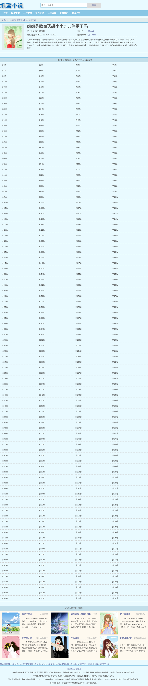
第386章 (42, 593)
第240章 (115, 389)
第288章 (115, 455)
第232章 (115, 378)
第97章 (4, 197)
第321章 (5, 505)
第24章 (115, 93)
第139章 (78, 252)
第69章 (4, 159)
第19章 (78, 87)
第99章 (78, 197)
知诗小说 (18, 664)
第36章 (115, 109)
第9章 (4, 76)
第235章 (78, 384)
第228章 (115, 373)
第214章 (42, 356)
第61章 (4, 148)
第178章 (42, 307)
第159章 (78, 279)
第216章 (115, 356)
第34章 (41, 109)
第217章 (5, 362)
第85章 (4, 181)
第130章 (42, 241)
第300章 (115, 472)
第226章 (42, 373)
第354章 (42, 549)
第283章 (78, 450)
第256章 (115, 411)
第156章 (115, 274)
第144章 (115, 257)
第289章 (5, 461)
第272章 (115, 433)
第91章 (78, 186)
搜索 (94, 5)
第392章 (92, 35)
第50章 (41, 131)
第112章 (115, 214)
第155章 (78, 274)
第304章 (115, 477)
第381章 (5, 587)
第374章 (42, 576)
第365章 (5, 565)
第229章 (5, 378)
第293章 (5, 466)
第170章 (42, 296)
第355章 (78, 549)
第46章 (41, 126)
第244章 (115, 395)
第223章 (78, 367)
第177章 (5, 307)
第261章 (5, 422)
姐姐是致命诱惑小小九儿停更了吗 (23, 20)
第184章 (115, 312)
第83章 (78, 175)
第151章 (78, 268)
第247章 (78, 400)
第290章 (42, 461)
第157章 (5, 279)
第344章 (115, 532)
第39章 (78, 115)
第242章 (42, 395)
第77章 (4, 170)
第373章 (5, 576)
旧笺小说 (25, 664)
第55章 (78, 137)
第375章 (78, 576)
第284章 (115, 450)
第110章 (42, 214)
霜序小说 (83, 664)
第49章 (4, 131)
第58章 (41, 142)
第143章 (78, 257)
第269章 (5, 433)
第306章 (42, 483)
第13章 (4, 82)
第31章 (78, 104)
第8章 (114, 71)
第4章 (114, 65)
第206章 (42, 345)
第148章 (115, 263)
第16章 (115, 82)
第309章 (5, 488)
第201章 (5, 340)
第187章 (78, 318)
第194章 (42, 329)
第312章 (115, 488)
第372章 (115, 571)
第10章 (41, 76)
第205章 (5, 345)
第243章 (78, 395)
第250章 (42, 406)
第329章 (5, 516)
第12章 (115, 76)
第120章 (115, 225)
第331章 (78, 516)
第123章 (78, 230)
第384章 (115, 587)
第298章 (42, 472)
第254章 (42, 411)
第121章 (5, 230)
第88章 (115, 181)
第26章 (41, 98)
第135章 (78, 246)
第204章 (115, 340)
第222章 (42, 367)
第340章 (115, 527)
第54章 (41, 137)
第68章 (115, 153)
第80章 (115, 170)
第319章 (78, 499)
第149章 (5, 268)
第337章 (5, 527)
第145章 (5, 263)
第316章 (115, 494)
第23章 (78, 93)
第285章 (5, 455)
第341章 (5, 532)
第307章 (78, 483)
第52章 (115, 131)
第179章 (78, 307)
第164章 (115, 285)
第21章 (4, 93)
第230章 (42, 378)
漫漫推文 (91, 664)
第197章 (5, 334)
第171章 (78, 296)
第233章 (5, 384)
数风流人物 (27, 638)
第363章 (78, 560)
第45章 (4, 126)
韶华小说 (3, 664)
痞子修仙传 (125, 614)
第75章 (78, 164)
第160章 (115, 279)
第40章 (115, 115)
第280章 (115, 444)
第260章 (115, 417)
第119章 (78, 225)
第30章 (41, 104)
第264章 (115, 422)
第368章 (115, 565)
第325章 (5, 510)
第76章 (115, 164)
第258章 (42, 417)
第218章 (42, 362)
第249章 (5, 406)
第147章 (78, 263)
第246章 (42, 400)
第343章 (78, 532)
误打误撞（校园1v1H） (81, 614)
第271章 (78, 433)
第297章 (5, 472)
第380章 (115, 582)
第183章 (78, 312)
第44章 (115, 120)
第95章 (78, 192)
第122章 (42, 230)
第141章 (5, 257)
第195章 (78, 329)
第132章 (115, 241)
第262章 (42, 422)
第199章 (78, 334)
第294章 (42, 466)
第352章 (115, 543)
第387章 (78, 593)
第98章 (41, 197)
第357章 (5, 554)
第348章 (115, 538)
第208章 (115, 345)
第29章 (4, 104)
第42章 (41, 120)
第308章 (115, 483)
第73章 (4, 164)
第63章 (78, 148)
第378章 (42, 582)
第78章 (41, 170)
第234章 (42, 384)
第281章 (5, 450)
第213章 (5, 356)
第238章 (42, 389)
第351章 (78, 543)
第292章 (115, 461)
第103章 (78, 203)
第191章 (78, 323)
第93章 (4, 192)
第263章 (78, 422)
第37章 (4, 115)
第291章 (78, 461)
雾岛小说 (54, 664)
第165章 (5, 290)
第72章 (115, 159)
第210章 (42, 351)
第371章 (78, 571)
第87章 (78, 181)
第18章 (41, 87)
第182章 (42, 312)
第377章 (5, 582)
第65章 (4, 153)
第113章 (5, 219)
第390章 (42, 598)
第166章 (42, 290)
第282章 (42, 450)
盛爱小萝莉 (27, 614)
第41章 (4, 120)
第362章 (42, 560)
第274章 (42, 439)
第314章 (42, 494)
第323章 (78, 505)
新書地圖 (77, 669)
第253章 (5, 411)
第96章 (115, 192)
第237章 (5, 389)
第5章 (4, 71)
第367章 (78, 565)
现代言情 (15, 13)
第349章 (5, 543)
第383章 (78, 587)
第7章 (77, 71)
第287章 (78, 455)
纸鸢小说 (5, 20)
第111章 (78, 214)
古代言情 (27, 13)
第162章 (42, 285)
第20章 (115, 87)
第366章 (42, 565)
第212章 (115, 351)
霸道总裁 (76, 13)
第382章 (42, 587)
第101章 (5, 203)
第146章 (42, 263)
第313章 (5, 494)
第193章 (5, 329)
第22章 (41, 93)
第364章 (115, 560)
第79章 (78, 170)
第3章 (77, 65)
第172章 (115, 296)
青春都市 (64, 13)
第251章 (78, 406)
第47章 (78, 126)
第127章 (78, 236)
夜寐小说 (32, 664)
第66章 (41, 153)
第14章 (41, 82)
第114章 (42, 219)
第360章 (115, 554)
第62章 (41, 148)
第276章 (115, 439)
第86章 (41, 181)
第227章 (78, 373)
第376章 (115, 576)
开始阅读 (90, 31)
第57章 (4, 142)
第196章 (115, 329)
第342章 (42, 532)
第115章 (78, 219)
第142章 (42, 257)
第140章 (115, 252)
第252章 (115, 406)
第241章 (5, 395)
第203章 (78, 340)
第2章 (41, 65)
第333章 (5, 521)
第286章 (42, 455)
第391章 (78, 598)
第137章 (5, 252)
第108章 (115, 208)
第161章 (5, 285)
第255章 (78, 411)
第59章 (78, 142)
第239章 (78, 389)
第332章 (115, 516)
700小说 (47, 664)
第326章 (42, 510)
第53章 (4, 137)
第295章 (78, 466)
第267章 (78, 428)
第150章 (42, 268)
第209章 (5, 351)
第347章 (78, 538)
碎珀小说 (10, 664)
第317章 (5, 499)
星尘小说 (40, 664)
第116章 (115, 219)
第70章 (41, 159)
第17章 (4, 87)
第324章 (115, 505)
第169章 (5, 296)
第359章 (78, 554)
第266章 (42, 428)
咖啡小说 (68, 664)
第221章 (5, 367)
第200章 (115, 334)
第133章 (5, 246)
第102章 (42, 203)
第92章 (115, 186)
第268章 (115, 428)
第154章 (42, 274)
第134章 (42, 246)
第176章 (115, 301)
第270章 (42, 433)
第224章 (115, 367)
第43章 (78, 120)
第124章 (115, 230)
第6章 (41, 71)
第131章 (78, 241)
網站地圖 (70, 669)
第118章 (42, 225)
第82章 (41, 175)
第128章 (115, 236)
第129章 (5, 241)
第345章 (5, 538)
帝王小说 (105, 664)
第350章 (42, 543)
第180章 (115, 307)
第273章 (5, 439)
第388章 (115, 593)
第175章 (78, 301)
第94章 (41, 192)
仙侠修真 (51, 13)
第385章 (5, 593)
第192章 (115, 323)
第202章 (42, 340)
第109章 (5, 214)
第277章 (5, 444)
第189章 (5, 323)
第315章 (78, 494)
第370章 (42, 571)
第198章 (42, 334)
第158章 (42, 279)
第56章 (115, 137)
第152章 (115, 268)
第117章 (5, 225)
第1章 (4, 65)
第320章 (115, 499)
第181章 (5, 312)
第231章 (78, 378)
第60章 (115, 142)
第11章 (78, 76)
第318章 (42, 499)
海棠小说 (61, 664)
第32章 (115, 104)
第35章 (78, 109)
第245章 (5, 400)
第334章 (42, 521)
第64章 (115, 148)
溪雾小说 (98, 664)
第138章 (42, 252)
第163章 (78, 285)
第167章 (78, 290)
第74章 (41, 164)
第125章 (5, 236)
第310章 (42, 488)
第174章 (42, 301)
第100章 (115, 197)
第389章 (5, 598)
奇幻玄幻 (39, 13)
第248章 (115, 400)
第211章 (78, 351)
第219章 (78, 362)
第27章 (78, 98)
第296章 (115, 466)
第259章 (78, 417)
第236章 (115, 384)
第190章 (42, 323)
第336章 (115, 521)
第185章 (5, 318)
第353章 (5, 549)
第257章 (5, 417)
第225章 (5, 373)
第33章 (4, 109)
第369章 (5, 571)
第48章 (115, 126)
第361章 (5, 560)
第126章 (42, 236)
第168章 (115, 290)
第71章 (78, 159)
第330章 (42, 516)
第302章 (42, 477)
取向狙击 (75, 638)
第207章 (78, 345)
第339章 (78, 527)
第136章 (115, 246)
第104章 (115, 203)
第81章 (4, 175)
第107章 (78, 208)
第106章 (42, 208)
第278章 (42, 444)
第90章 (41, 186)
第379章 (78, 582)
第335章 (78, 521)
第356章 (115, 549)
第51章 (78, 131)
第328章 (115, 510)
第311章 (78, 488)
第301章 (5, 477)
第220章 (115, 362)
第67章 (78, 153)
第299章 (78, 472)
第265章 (5, 428)
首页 (5, 13)
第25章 (4, 98)
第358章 (42, 554)
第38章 (41, 115)
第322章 (42, 505)
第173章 (5, 301)
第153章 (5, 274)
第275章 (78, 439)
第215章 (78, 356)
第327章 (78, 510)
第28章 (115, 98)
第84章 (115, 175)
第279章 (78, 444)
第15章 (78, 82)
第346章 (42, 538)
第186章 (42, 318)
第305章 (5, 483)
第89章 (4, 186)
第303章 (78, 477)
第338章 (42, 527)
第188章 (115, 318)
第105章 (5, 208)
